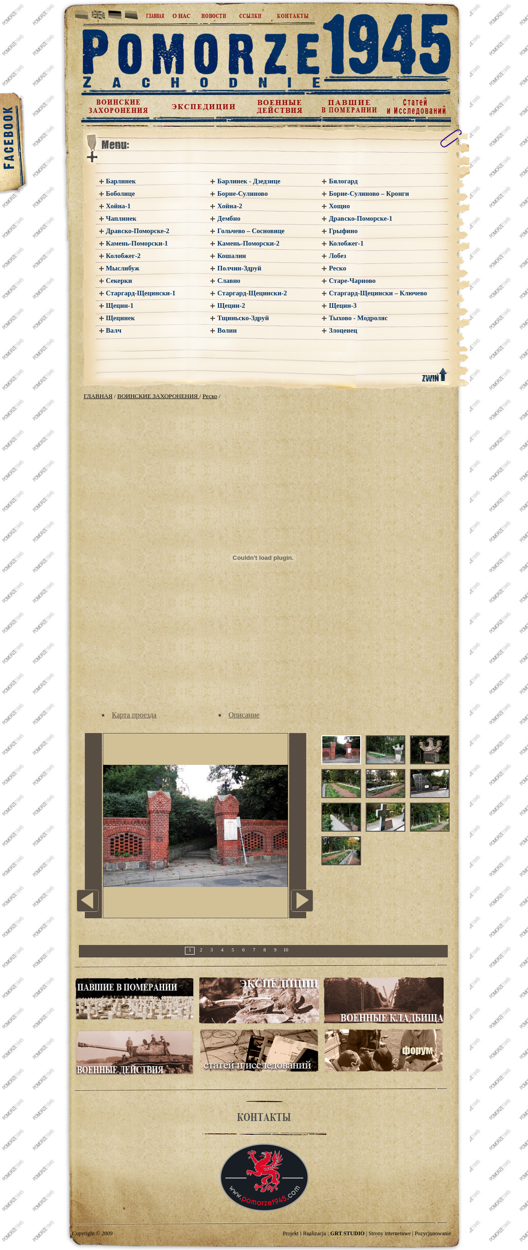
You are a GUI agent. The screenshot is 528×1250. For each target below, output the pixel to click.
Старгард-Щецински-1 (141, 293)
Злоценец (343, 330)
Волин (227, 330)
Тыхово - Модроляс (358, 318)
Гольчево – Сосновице (251, 231)
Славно (228, 280)
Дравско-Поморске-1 (360, 218)
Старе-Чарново (352, 280)
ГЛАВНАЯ (98, 396)
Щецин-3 (342, 305)
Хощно (339, 206)
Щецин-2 (231, 305)
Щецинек (120, 318)
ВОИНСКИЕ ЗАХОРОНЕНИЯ (158, 396)
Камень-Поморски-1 (137, 243)
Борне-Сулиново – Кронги (369, 193)
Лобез (337, 255)
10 (286, 949)
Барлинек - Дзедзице (248, 181)
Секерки (119, 280)
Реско (337, 268)
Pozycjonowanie (433, 1233)
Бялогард (343, 181)
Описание (244, 715)
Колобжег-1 (346, 243)
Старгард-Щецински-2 (252, 293)
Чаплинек (121, 218)
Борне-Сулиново (242, 193)
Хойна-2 (229, 206)
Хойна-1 (118, 206)
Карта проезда (134, 715)
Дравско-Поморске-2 (138, 231)
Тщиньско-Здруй (243, 318)
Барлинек (121, 181)
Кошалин (231, 255)
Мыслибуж (123, 268)
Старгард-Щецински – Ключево (378, 293)
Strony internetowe (389, 1233)
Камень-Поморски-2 (248, 243)
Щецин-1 (120, 305)
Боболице (120, 193)
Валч (114, 330)
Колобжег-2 (123, 255)
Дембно (228, 218)
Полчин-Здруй (239, 268)
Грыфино (343, 231)
